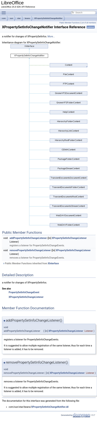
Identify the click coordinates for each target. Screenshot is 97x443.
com (4, 18)
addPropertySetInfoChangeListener (28, 238)
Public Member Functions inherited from (31, 263)
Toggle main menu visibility (4, 11)
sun (11, 18)
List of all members (88, 23)
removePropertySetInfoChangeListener (30, 250)
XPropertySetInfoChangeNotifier (48, 18)
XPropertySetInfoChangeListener (69, 238)
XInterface (53, 263)
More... (51, 36)
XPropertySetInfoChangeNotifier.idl (49, 407)
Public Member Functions (69, 23)
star (19, 18)
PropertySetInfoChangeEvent (24, 292)
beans (27, 18)
